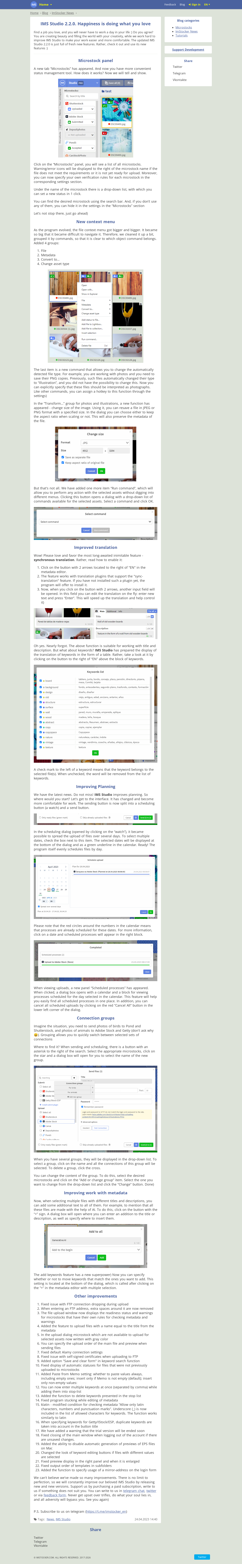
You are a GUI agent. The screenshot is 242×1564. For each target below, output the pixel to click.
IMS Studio (63, 1519)
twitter (151, 1491)
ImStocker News (187, 31)
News (50, 1519)
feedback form (55, 1495)
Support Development (188, 50)
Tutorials (182, 35)
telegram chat (133, 1491)
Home (44, 4)
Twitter (202, 1557)
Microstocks (184, 27)
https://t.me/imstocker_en (106, 1511)
